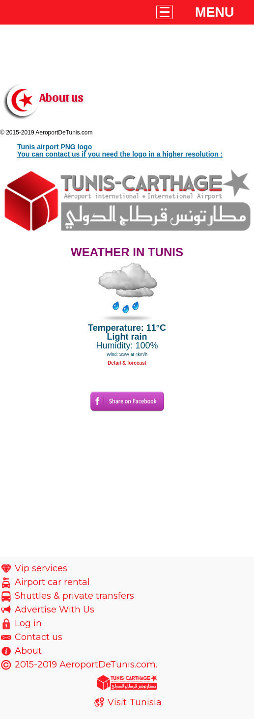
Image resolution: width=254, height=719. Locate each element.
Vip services (41, 568)
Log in (28, 623)
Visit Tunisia (135, 702)
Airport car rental (52, 582)
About (28, 650)
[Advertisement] (127, 488)
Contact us (38, 637)
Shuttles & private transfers (74, 595)
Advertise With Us (54, 609)
